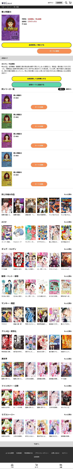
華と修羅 (16, 7)
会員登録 (59, 3)
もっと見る (67, 194)
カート (36, 467)
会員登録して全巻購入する (36, 79)
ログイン (50, 3)
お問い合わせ (55, 453)
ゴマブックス (32, 21)
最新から (68, 89)
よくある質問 (10, 453)
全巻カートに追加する (36, 85)
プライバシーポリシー (42, 453)
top (3, 7)
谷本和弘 (31, 19)
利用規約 (19, 453)
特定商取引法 (28, 453)
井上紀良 (38, 19)
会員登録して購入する (36, 45)
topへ (36, 444)
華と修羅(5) (17, 172)
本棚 (61, 467)
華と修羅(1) (17, 95)
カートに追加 (54, 51)
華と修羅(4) (17, 153)
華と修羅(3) (17, 134)
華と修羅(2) (17, 115)
